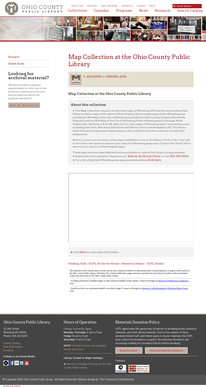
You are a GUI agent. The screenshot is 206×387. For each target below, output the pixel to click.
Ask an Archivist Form (144, 156)
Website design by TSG (91, 379)
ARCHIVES (94, 76)
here (83, 252)
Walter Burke (16, 63)
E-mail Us (8, 350)
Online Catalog (11, 343)
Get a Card (77, 5)
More (152, 5)
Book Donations (129, 350)
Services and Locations (12, 386)
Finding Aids (77, 263)
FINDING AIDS (116, 76)
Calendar (101, 10)
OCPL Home (155, 263)
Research (162, 10)
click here (154, 160)
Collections (77, 10)
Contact (141, 5)
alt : (130, 281)
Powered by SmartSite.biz (119, 379)
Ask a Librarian (109, 5)
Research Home (133, 263)
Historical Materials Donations (166, 350)
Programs (124, 10)
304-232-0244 (179, 156)
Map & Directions (12, 346)
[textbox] (188, 6)
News (143, 10)
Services (92, 5)
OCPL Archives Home (104, 263)
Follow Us (127, 5)
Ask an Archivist (24, 105)
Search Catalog (190, 10)
